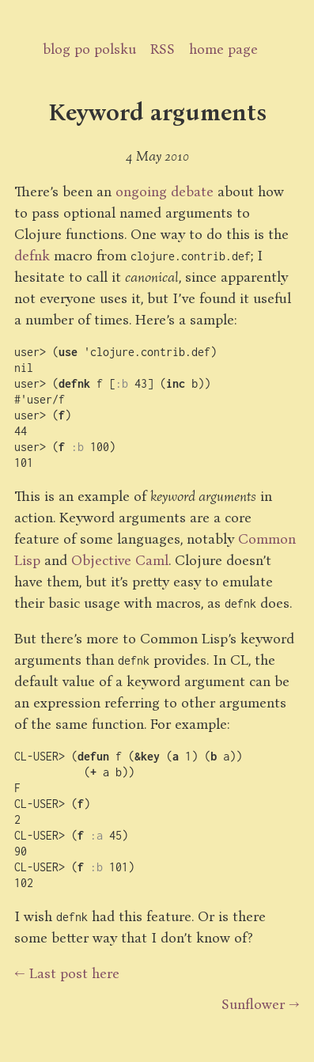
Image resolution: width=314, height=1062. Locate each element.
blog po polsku (89, 48)
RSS (162, 48)
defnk (32, 255)
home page (223, 48)
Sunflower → (260, 1003)
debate (192, 190)
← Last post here (66, 972)
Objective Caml (119, 559)
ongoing (141, 190)
